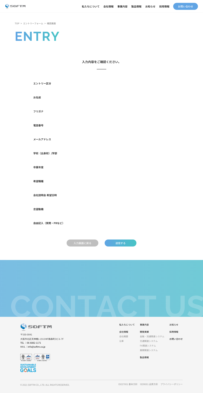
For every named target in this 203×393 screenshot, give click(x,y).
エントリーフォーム (33, 23)
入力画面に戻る (82, 243)
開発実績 (144, 331)
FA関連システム (148, 345)
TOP (17, 23)
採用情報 (164, 6)
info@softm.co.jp (36, 346)
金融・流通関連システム (152, 336)
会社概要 (123, 336)
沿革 (121, 341)
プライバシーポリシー (171, 384)
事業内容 (122, 6)
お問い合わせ (185, 6)
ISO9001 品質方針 (149, 384)
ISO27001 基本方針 (128, 384)
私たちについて (91, 6)
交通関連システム (149, 341)
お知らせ (150, 6)
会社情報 (108, 6)
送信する (120, 243)
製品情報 (136, 6)
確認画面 (51, 23)
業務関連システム (149, 350)
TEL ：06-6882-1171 (30, 342)
